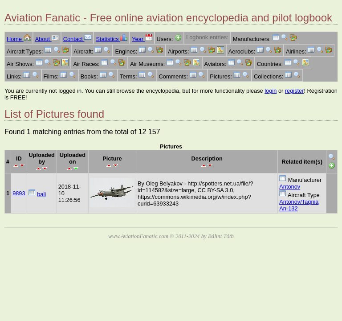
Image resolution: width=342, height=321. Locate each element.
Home (19, 39)
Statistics (111, 39)
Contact (77, 39)
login (271, 90)
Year (142, 39)
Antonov (289, 186)
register (294, 90)
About (47, 39)
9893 (18, 193)
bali (41, 194)
